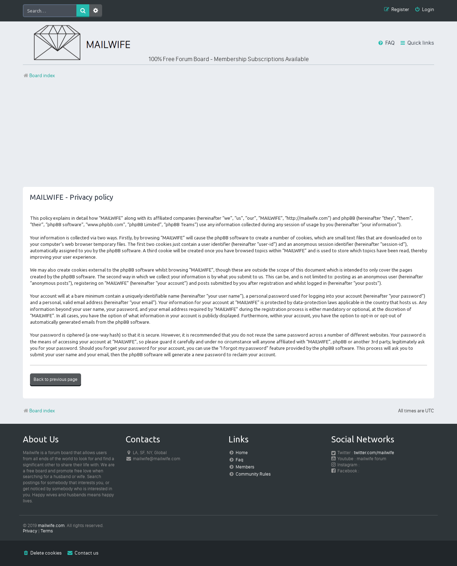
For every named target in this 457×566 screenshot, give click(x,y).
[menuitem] (424, 9)
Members (245, 467)
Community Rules (253, 474)
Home (242, 452)
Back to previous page (55, 379)
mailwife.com (51, 525)
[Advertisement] (228, 137)
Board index (39, 411)
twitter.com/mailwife (374, 452)
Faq (239, 459)
